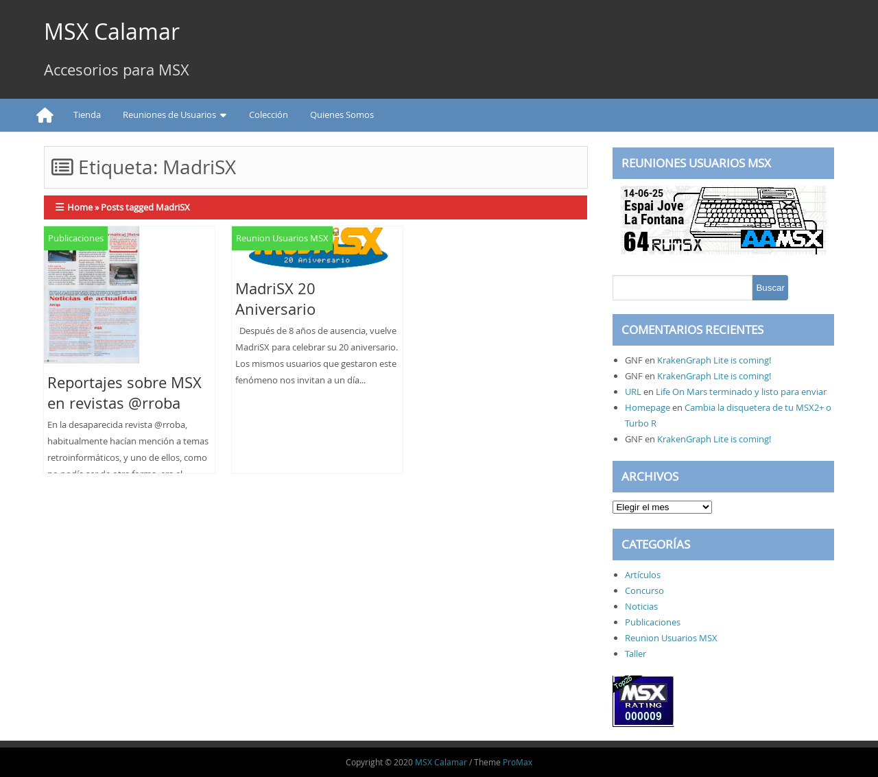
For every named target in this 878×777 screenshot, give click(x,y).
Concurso (644, 590)
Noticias (641, 606)
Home (80, 207)
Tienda (87, 114)
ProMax (517, 761)
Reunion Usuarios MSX (282, 238)
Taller (635, 653)
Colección (268, 114)
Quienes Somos (342, 114)
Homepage (647, 407)
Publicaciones (76, 238)
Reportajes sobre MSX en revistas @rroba (124, 392)
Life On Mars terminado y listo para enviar (741, 391)
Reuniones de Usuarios (169, 114)
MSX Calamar (112, 31)
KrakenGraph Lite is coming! (714, 360)
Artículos (643, 575)
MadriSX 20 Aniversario (275, 298)
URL (633, 391)
